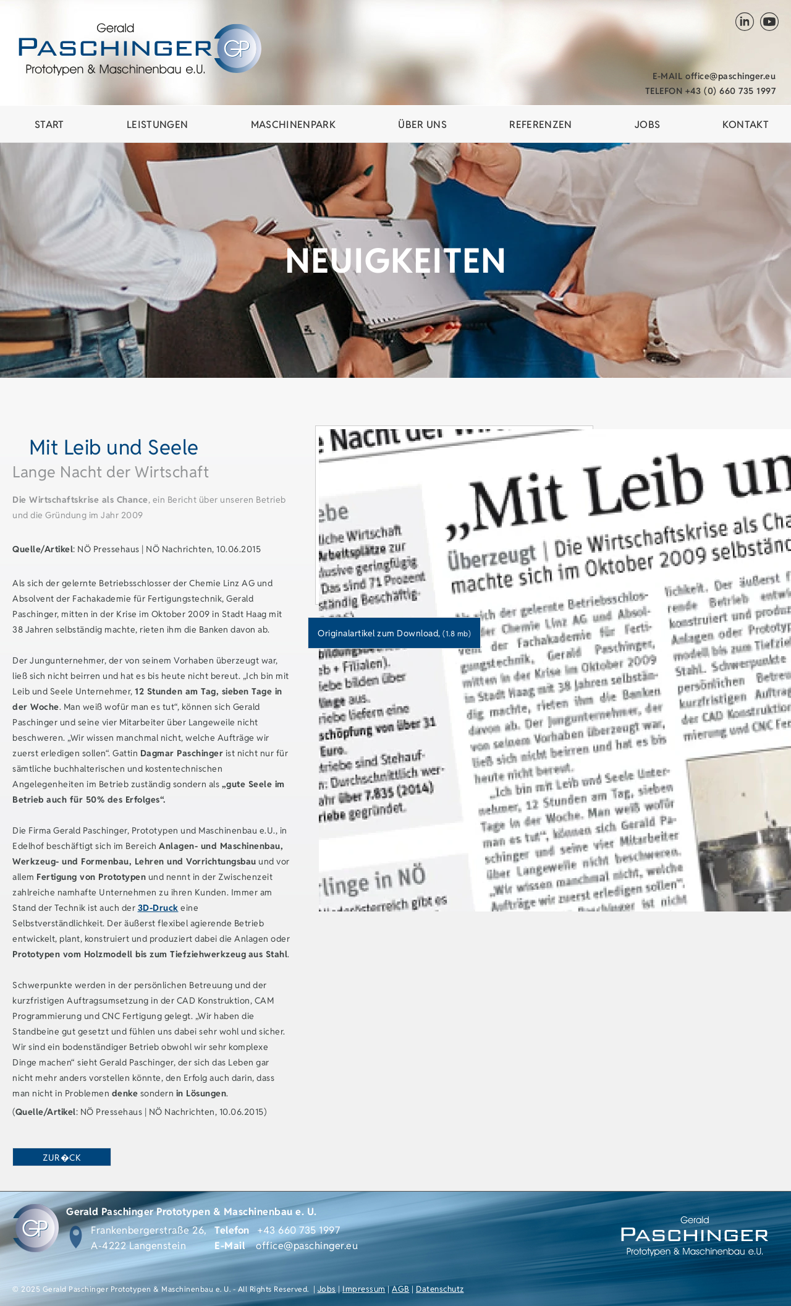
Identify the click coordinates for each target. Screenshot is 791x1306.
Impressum (364, 1289)
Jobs (327, 1289)
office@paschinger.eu (714, 76)
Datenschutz (440, 1289)
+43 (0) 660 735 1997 (710, 90)
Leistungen (157, 124)
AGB (401, 1289)
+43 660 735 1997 (299, 1230)
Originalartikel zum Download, (394, 633)
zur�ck (62, 1157)
